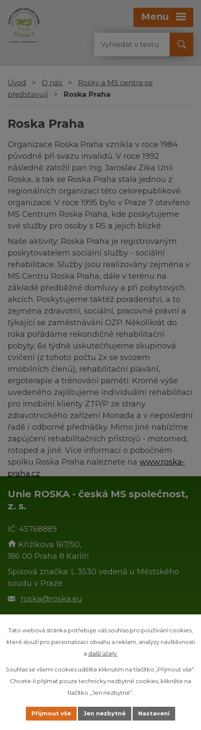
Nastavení (154, 713)
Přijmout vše (51, 713)
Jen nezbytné (104, 713)
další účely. (103, 653)
